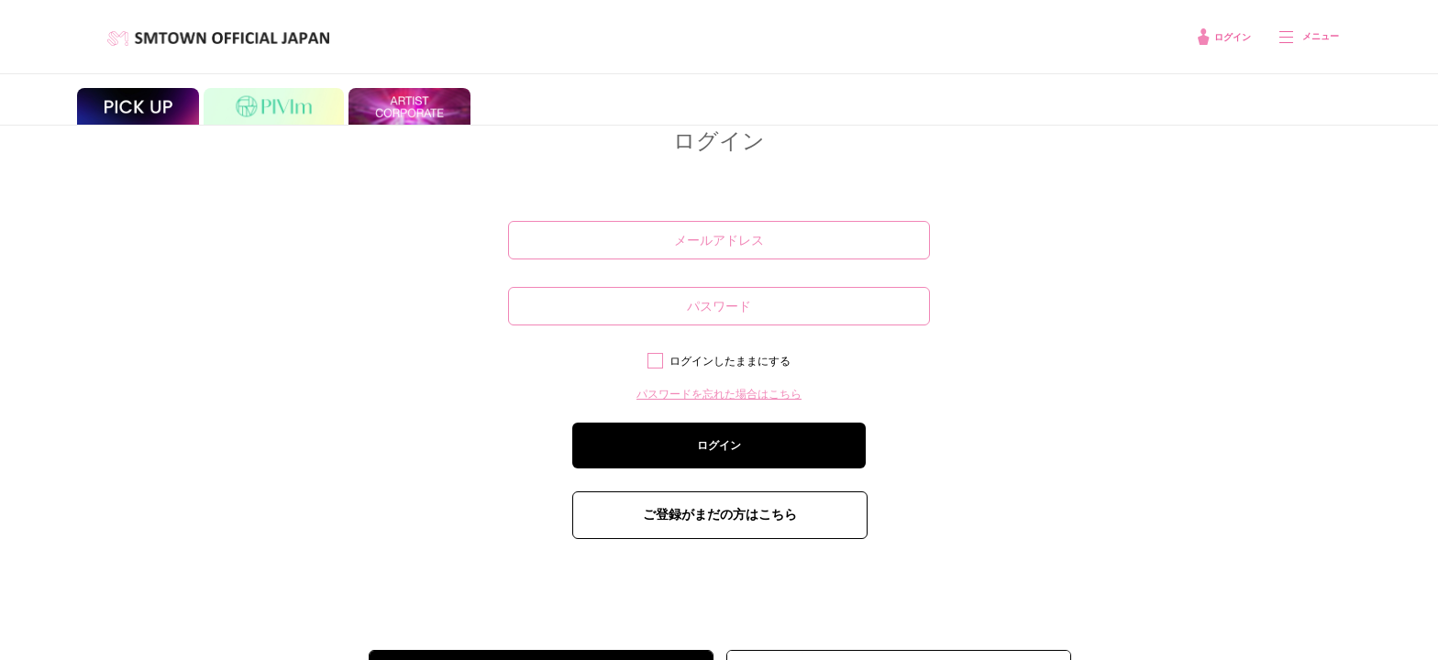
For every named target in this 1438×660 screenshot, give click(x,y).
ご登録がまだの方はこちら (720, 514)
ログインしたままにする (730, 361)
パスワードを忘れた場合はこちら (719, 394)
